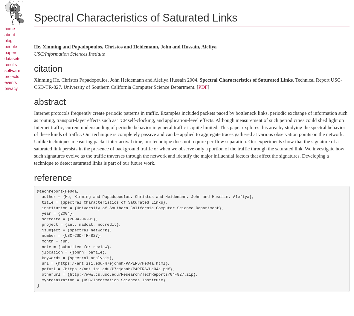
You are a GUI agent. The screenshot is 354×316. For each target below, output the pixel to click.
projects (11, 76)
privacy (11, 88)
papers (10, 52)
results (10, 64)
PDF (203, 87)
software (12, 70)
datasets (12, 58)
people (10, 46)
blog (8, 40)
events (10, 82)
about (9, 34)
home (9, 28)
